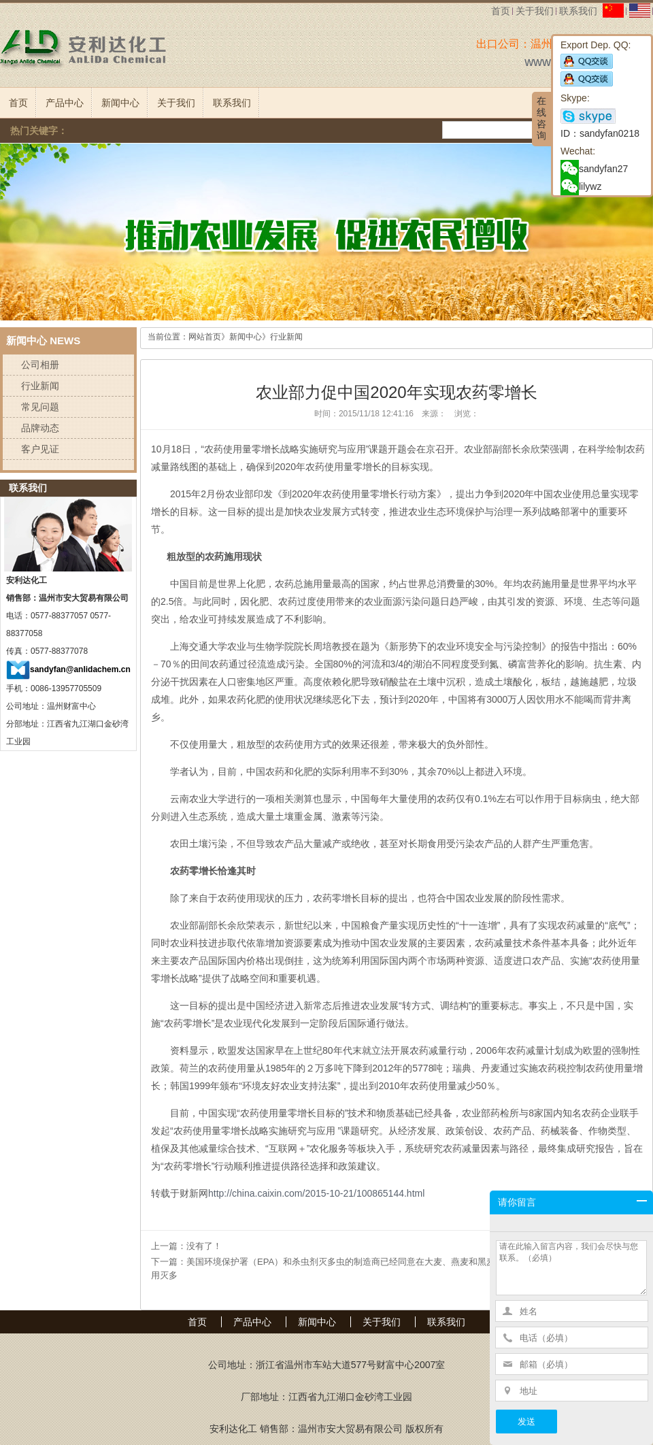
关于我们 (535, 10)
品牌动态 (40, 427)
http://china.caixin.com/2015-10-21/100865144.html (316, 1193)
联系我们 (578, 10)
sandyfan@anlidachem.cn (80, 669)
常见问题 (40, 406)
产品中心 (65, 102)
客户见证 (40, 449)
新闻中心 (120, 102)
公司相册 (40, 364)
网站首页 (204, 337)
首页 (500, 10)
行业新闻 (40, 385)
